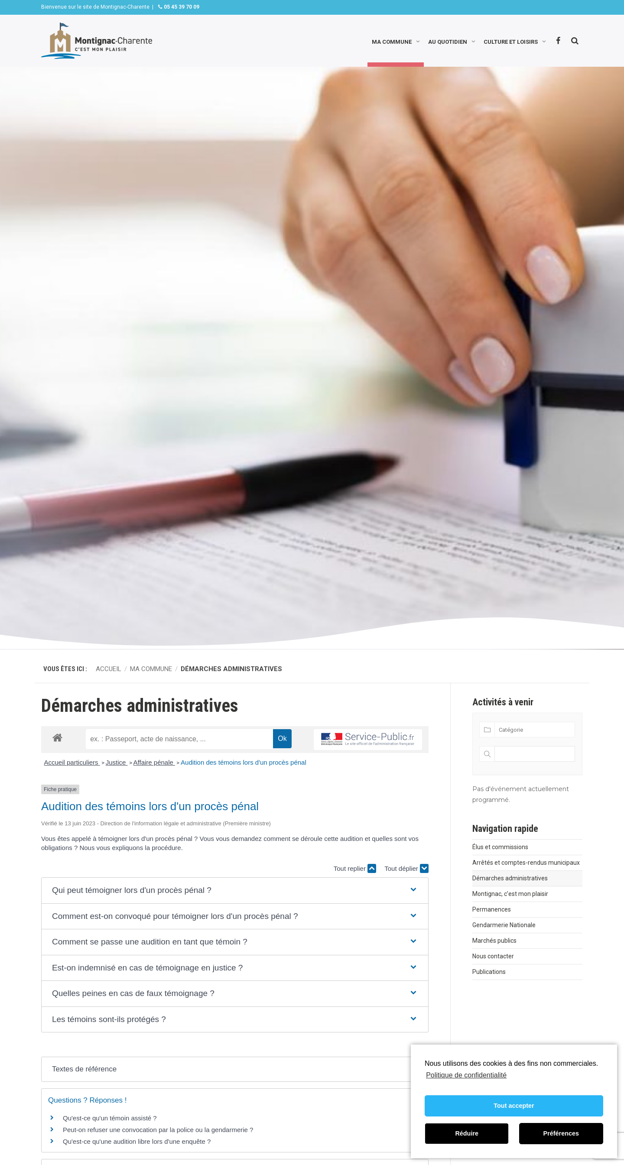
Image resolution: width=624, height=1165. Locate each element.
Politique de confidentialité (466, 1075)
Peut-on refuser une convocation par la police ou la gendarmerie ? (158, 1129)
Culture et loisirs (511, 41)
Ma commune (392, 41)
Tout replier (355, 868)
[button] (235, 890)
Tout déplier (406, 868)
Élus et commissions (500, 847)
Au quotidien (447, 41)
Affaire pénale (154, 762)
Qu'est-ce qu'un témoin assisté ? (110, 1118)
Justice (117, 762)
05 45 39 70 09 (180, 7)
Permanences (491, 909)
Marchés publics (494, 940)
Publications (489, 971)
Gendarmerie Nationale (504, 925)
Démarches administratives (510, 878)
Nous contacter (493, 956)
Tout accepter (514, 1105)
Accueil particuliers (72, 762)
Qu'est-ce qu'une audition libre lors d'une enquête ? (137, 1141)
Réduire (466, 1133)
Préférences (561, 1133)
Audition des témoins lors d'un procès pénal (243, 762)
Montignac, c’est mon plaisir (510, 893)
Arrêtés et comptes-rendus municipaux (526, 862)
